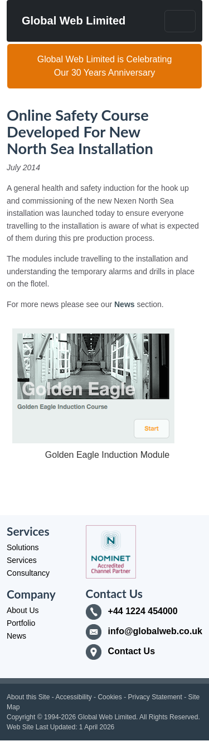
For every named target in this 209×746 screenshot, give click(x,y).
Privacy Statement (155, 697)
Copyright (21, 717)
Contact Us (131, 651)
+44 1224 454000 (143, 611)
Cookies (109, 697)
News (124, 304)
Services (22, 560)
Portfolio (21, 623)
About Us (23, 610)
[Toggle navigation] (180, 21)
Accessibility (73, 697)
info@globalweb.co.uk (155, 631)
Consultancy (28, 573)
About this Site (28, 697)
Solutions (23, 547)
